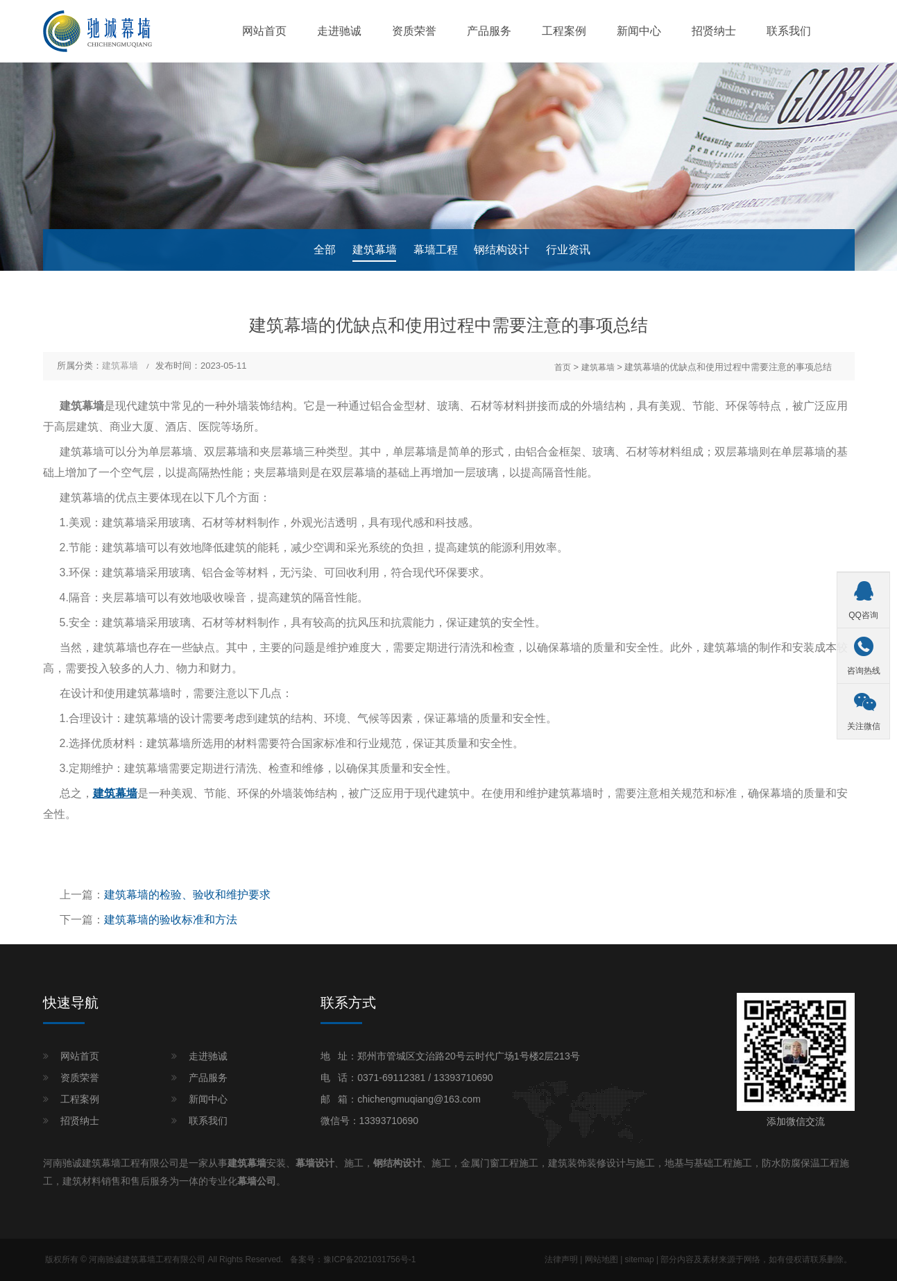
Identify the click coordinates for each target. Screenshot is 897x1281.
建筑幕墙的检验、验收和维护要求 (187, 895)
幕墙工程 (435, 250)
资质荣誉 (414, 31)
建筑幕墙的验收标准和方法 (170, 920)
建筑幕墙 (374, 250)
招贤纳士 (714, 31)
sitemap (639, 1259)
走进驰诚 (339, 31)
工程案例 (564, 31)
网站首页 (264, 31)
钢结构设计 (501, 250)
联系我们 (789, 31)
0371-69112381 (391, 1077)
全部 (325, 250)
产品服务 (489, 31)
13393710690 (463, 1077)
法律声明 (561, 1259)
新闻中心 (639, 31)
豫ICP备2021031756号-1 (369, 1259)
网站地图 (601, 1259)
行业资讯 (568, 250)
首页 (562, 367)
